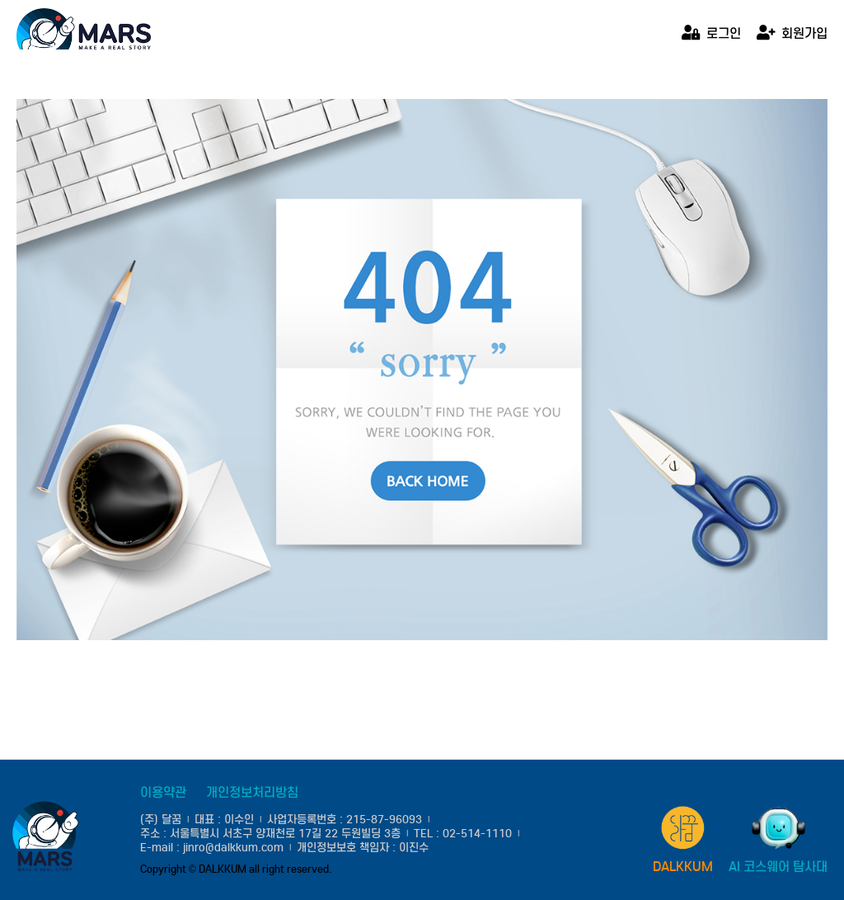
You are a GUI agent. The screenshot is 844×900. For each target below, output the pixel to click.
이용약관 (163, 792)
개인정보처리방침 (252, 792)
